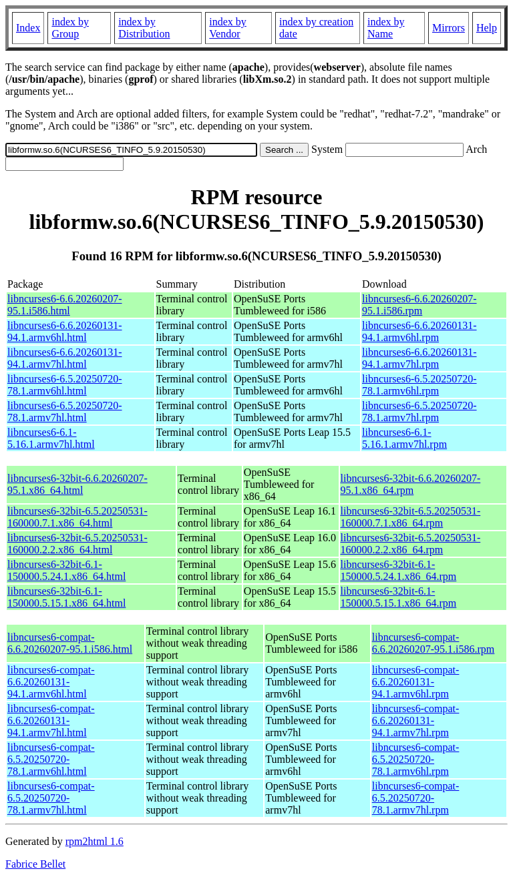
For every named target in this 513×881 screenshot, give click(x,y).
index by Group (70, 27)
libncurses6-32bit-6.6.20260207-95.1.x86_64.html (77, 484)
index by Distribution (144, 27)
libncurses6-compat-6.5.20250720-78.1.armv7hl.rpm (416, 798)
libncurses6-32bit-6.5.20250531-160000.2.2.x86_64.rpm (411, 543)
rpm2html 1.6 (94, 841)
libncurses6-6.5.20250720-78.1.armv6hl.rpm (419, 384)
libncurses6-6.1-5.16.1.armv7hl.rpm (404, 438)
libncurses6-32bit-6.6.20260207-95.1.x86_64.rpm (411, 484)
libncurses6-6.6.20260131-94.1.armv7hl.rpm (419, 358)
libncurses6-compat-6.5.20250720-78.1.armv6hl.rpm (416, 759)
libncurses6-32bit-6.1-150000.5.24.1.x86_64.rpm (399, 570)
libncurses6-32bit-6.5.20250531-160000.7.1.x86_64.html (77, 517)
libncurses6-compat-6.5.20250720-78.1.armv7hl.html (51, 798)
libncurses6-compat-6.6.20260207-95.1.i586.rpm (433, 643)
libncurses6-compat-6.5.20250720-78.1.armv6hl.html (51, 759)
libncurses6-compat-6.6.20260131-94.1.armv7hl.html (51, 720)
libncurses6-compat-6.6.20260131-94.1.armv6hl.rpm (416, 681)
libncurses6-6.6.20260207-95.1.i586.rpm (419, 304)
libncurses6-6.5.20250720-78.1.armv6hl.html (64, 384)
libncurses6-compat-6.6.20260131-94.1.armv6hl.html (51, 681)
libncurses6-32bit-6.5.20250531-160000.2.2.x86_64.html (77, 543)
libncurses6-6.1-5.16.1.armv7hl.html (51, 438)
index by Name (386, 27)
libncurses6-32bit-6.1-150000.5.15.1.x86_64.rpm (399, 597)
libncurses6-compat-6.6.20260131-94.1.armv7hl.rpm (416, 720)
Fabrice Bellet (35, 864)
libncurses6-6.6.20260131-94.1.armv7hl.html (64, 358)
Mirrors (448, 27)
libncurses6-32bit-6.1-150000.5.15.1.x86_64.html (66, 597)
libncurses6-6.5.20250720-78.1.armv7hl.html (64, 411)
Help (486, 27)
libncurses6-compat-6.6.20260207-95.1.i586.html (69, 643)
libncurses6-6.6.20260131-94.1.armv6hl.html (64, 331)
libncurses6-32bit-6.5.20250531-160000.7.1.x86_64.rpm (411, 517)
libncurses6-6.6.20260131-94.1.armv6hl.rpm (419, 331)
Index (28, 27)
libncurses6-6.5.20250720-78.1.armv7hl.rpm (419, 411)
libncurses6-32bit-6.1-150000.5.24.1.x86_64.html (66, 570)
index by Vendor (227, 27)
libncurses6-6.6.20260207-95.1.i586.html (64, 304)
